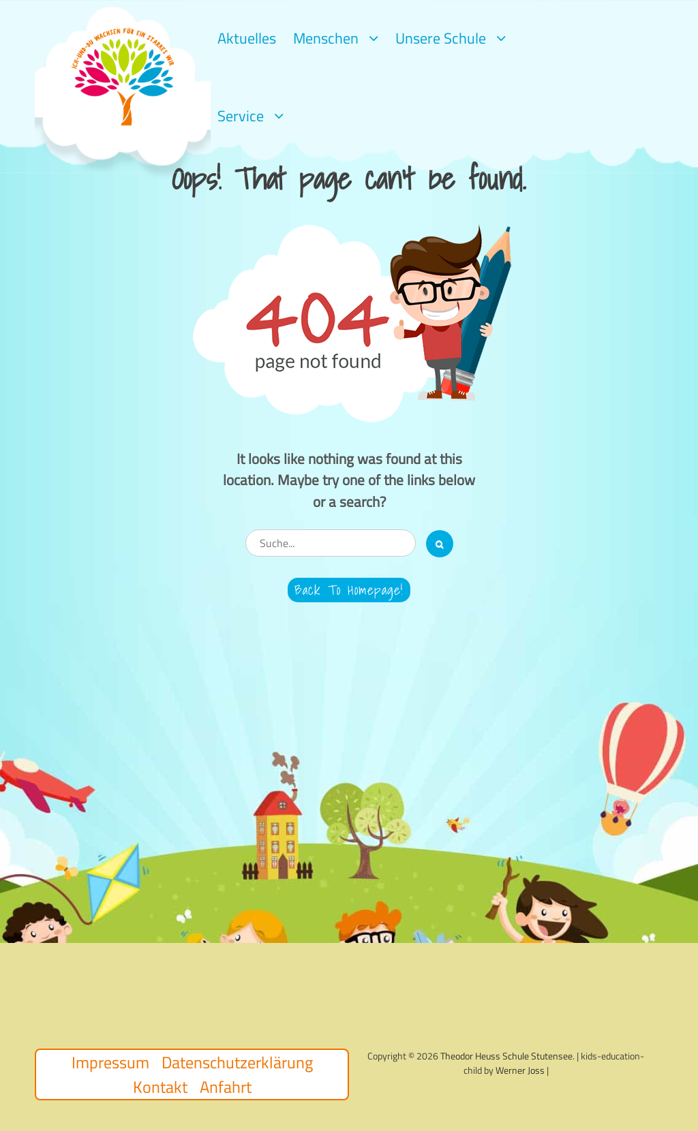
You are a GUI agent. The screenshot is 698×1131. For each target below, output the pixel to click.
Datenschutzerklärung (237, 1062)
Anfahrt (226, 1086)
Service (240, 115)
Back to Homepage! (349, 590)
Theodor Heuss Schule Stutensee (506, 1056)
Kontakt (160, 1086)
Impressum (110, 1062)
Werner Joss (520, 1070)
